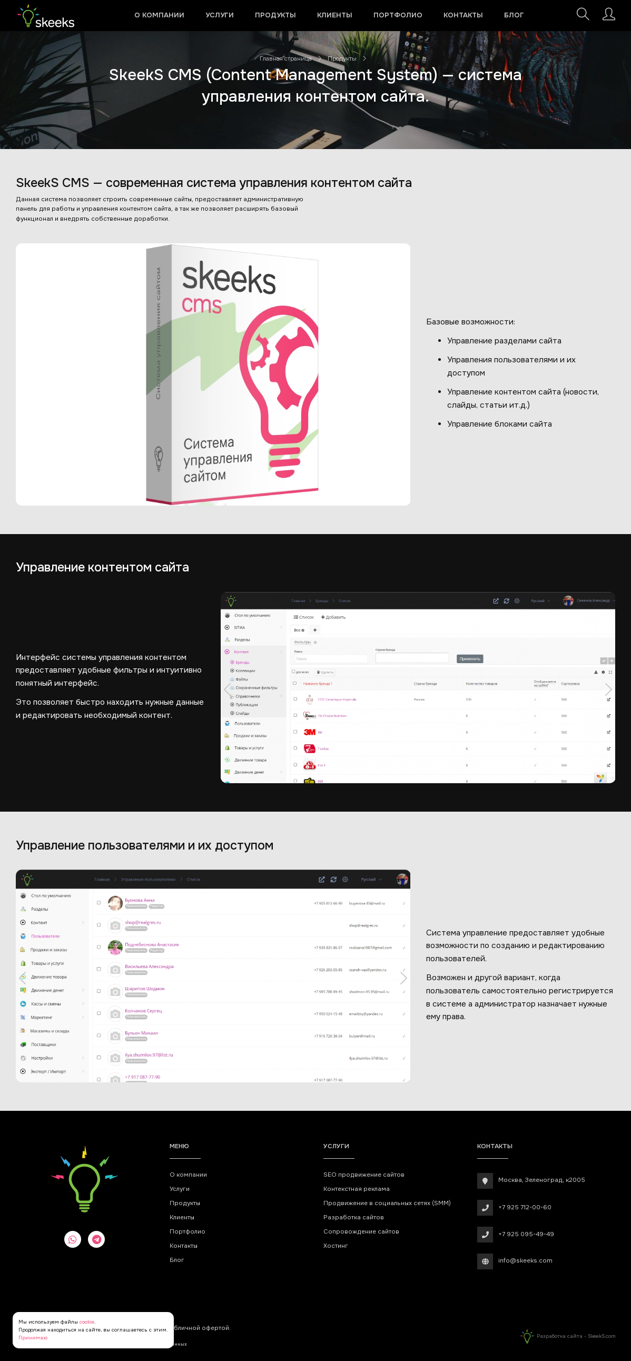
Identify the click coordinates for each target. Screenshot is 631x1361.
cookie (87, 1322)
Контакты (463, 15)
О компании (159, 15)
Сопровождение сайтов (361, 1232)
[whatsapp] (72, 1239)
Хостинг (335, 1246)
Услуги (219, 15)
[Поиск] (583, 17)
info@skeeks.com (525, 1261)
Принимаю (32, 1338)
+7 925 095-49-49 (526, 1234)
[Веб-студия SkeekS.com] (45, 15)
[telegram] (96, 1239)
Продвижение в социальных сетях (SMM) (387, 1203)
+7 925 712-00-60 (524, 1207)
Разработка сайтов (353, 1217)
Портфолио (397, 15)
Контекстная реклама (356, 1189)
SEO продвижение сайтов (364, 1175)
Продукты (275, 15)
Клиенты (334, 15)
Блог (514, 15)
